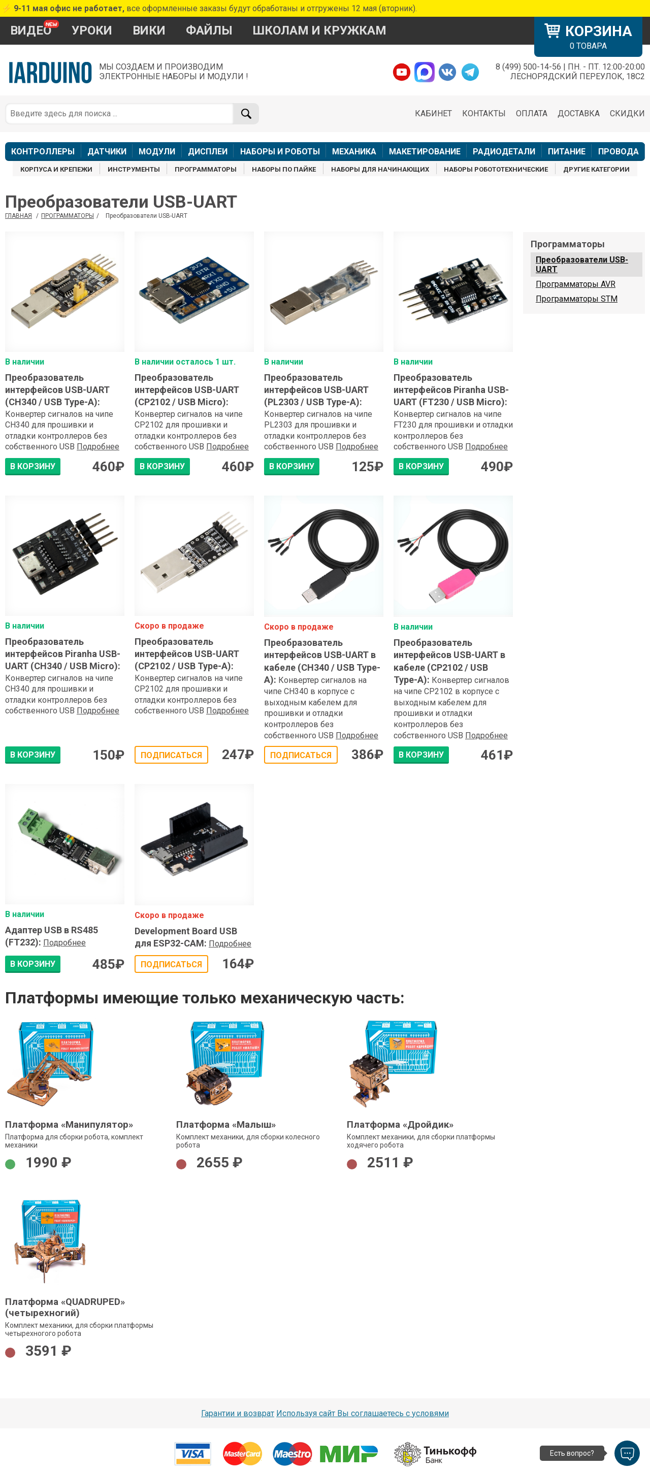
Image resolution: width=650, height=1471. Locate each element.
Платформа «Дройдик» (400, 1124)
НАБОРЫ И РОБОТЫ (280, 151)
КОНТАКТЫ (484, 113)
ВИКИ (149, 30)
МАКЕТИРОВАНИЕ (425, 151)
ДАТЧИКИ (106, 151)
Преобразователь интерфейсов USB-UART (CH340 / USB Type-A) (57, 390)
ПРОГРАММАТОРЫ (206, 169)
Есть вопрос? (572, 1453)
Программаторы (67, 215)
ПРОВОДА (618, 151)
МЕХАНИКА (354, 151)
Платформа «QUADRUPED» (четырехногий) (65, 1307)
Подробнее (98, 446)
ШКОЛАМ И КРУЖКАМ (319, 30)
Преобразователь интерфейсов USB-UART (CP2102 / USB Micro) (187, 390)
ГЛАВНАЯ (18, 215)
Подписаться (171, 755)
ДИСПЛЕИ (208, 151)
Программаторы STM (577, 299)
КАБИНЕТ (433, 113)
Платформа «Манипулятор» (69, 1124)
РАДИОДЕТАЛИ (504, 151)
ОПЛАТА (531, 113)
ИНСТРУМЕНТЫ (134, 169)
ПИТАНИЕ (567, 151)
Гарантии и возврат (237, 1413)
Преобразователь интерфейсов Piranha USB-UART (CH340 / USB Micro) (62, 654)
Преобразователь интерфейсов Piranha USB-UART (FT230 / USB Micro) (451, 390)
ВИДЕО (30, 30)
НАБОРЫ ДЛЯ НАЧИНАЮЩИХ (380, 169)
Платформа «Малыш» (226, 1124)
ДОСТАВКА (579, 113)
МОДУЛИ (157, 151)
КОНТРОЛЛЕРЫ (43, 151)
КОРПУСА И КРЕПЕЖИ (56, 169)
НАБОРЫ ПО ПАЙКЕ (284, 169)
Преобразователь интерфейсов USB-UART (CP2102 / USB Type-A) (187, 654)
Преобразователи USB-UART (582, 264)
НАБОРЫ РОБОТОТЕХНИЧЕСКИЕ (496, 169)
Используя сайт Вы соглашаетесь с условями (362, 1413)
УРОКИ (92, 30)
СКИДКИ (627, 113)
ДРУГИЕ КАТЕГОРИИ (596, 169)
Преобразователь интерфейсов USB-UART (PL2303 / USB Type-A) (316, 390)
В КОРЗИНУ (32, 466)
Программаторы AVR (575, 284)
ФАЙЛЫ (209, 30)
